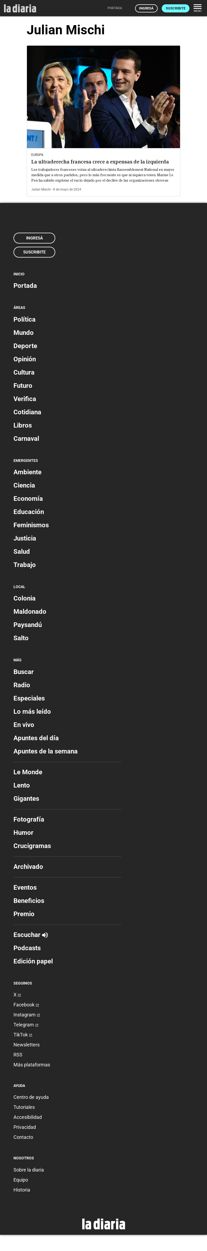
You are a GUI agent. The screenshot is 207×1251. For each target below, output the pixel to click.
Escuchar (30, 935)
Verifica (24, 399)
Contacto (23, 1137)
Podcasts (27, 948)
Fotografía (28, 819)
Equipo (20, 1180)
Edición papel (33, 961)
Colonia (24, 598)
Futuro (22, 385)
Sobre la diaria (28, 1170)
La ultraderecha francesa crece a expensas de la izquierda (100, 161)
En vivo (23, 725)
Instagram (26, 1015)
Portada (25, 285)
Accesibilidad (27, 1117)
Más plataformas (31, 1064)
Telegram (26, 1025)
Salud (21, 551)
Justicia (24, 538)
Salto (21, 638)
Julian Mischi (41, 189)
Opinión (24, 359)
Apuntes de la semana (45, 751)
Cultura (23, 372)
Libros (22, 425)
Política (24, 319)
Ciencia (24, 485)
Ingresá (146, 8)
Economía (28, 498)
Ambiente (27, 472)
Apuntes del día (36, 738)
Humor (23, 832)
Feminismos (31, 525)
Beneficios (28, 901)
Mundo (23, 332)
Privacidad (24, 1127)
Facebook (26, 1005)
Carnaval (26, 438)
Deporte (25, 346)
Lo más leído (32, 711)
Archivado (28, 866)
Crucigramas (32, 846)
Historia (21, 1190)
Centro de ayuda (31, 1097)
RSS (17, 1054)
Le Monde (27, 772)
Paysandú (27, 625)
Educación (28, 512)
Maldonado (29, 611)
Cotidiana (27, 412)
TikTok (22, 1035)
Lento (21, 785)
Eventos (25, 887)
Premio (23, 914)
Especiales (29, 698)
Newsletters (26, 1044)
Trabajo (24, 565)
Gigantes (26, 798)
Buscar (23, 672)
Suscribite (175, 8)
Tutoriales (24, 1107)
